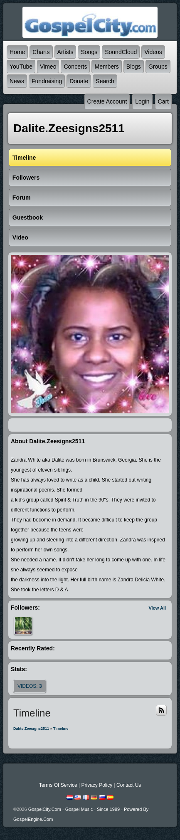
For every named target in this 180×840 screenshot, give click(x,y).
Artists (65, 52)
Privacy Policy (96, 785)
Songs (89, 52)
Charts (40, 52)
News (17, 81)
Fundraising (47, 81)
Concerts (75, 66)
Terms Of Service (58, 785)
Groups (158, 66)
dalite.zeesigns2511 (31, 728)
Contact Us (128, 785)
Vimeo (48, 66)
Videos (153, 52)
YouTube (21, 66)
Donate (78, 81)
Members (106, 66)
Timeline (60, 728)
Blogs (133, 66)
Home (17, 52)
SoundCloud (121, 52)
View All (157, 607)
